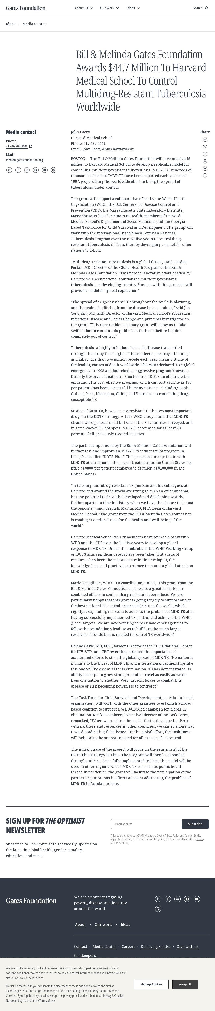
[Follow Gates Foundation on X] (9, 170)
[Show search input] (201, 8)
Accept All (185, 984)
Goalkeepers (85, 955)
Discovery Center (156, 946)
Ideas (10, 23)
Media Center (34, 23)
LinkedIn (205, 161)
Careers (128, 946)
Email (205, 139)
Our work (103, 924)
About (80, 924)
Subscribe (195, 823)
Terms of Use (47, 1000)
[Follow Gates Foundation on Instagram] (36, 170)
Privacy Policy (172, 835)
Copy (205, 175)
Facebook (205, 154)
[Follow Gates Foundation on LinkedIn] (27, 170)
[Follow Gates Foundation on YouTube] (45, 170)
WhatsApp (205, 168)
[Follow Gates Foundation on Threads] (53, 170)
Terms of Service (193, 835)
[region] (107, 984)
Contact (80, 946)
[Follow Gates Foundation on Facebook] (18, 170)
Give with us (188, 946)
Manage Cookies (151, 984)
